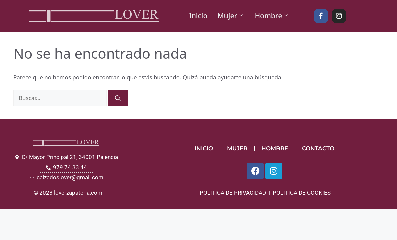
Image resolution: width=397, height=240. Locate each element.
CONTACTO (318, 148)
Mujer (230, 15)
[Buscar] (118, 98)
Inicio (198, 15)
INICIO (204, 148)
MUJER (237, 148)
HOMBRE (274, 148)
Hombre (271, 15)
